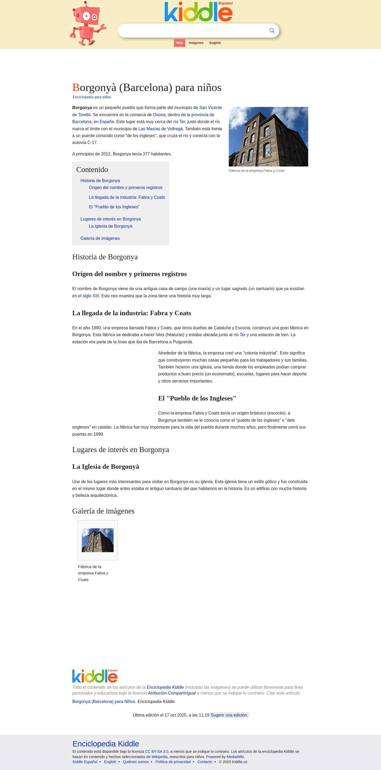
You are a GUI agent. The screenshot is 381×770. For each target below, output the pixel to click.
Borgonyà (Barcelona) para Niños (103, 701)
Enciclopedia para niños (92, 97)
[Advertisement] (190, 63)
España (107, 121)
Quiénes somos (136, 762)
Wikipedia (159, 757)
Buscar (272, 31)
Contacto (205, 762)
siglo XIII (91, 296)
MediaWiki (235, 757)
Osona (159, 114)
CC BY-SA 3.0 (156, 751)
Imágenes (196, 43)
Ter (182, 121)
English (215, 43)
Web (179, 43)
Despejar (261, 30)
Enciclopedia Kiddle (165, 687)
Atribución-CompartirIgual (172, 693)
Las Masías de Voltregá (160, 129)
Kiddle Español (85, 762)
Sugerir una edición (229, 715)
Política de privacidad (173, 762)
